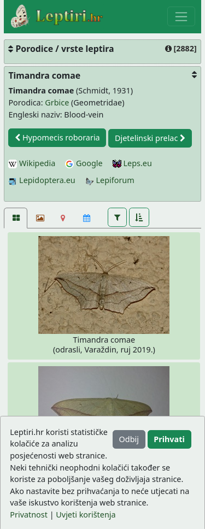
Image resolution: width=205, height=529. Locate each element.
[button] (117, 217)
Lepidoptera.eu (41, 180)
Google (83, 163)
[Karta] (63, 218)
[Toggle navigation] (181, 16)
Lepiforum (109, 180)
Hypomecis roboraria (57, 137)
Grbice (57, 102)
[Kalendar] (86, 218)
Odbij (129, 439)
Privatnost (29, 514)
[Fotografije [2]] (15, 218)
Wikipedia (31, 163)
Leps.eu (132, 163)
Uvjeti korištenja (85, 514)
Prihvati (169, 439)
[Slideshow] (39, 218)
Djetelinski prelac (150, 138)
